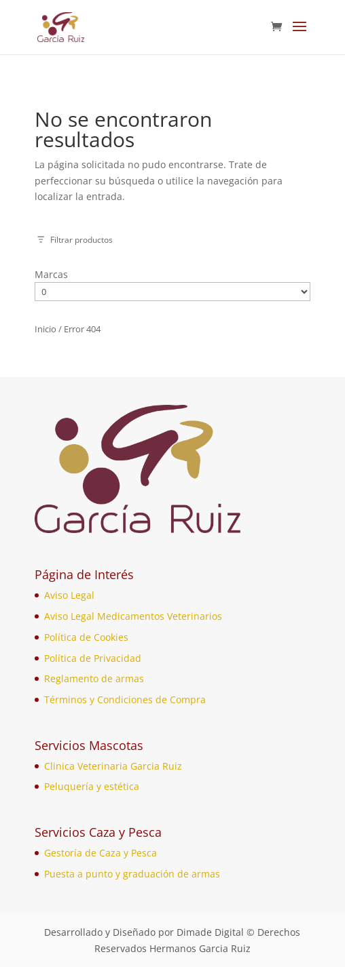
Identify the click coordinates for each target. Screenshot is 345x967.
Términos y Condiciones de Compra (125, 699)
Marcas (51, 274)
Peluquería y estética (91, 786)
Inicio (45, 329)
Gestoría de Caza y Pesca (100, 852)
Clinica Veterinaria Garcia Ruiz (113, 765)
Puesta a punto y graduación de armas (132, 873)
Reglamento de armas (94, 678)
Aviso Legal (69, 595)
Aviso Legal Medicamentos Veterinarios (133, 616)
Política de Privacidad (92, 658)
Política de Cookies (86, 637)
